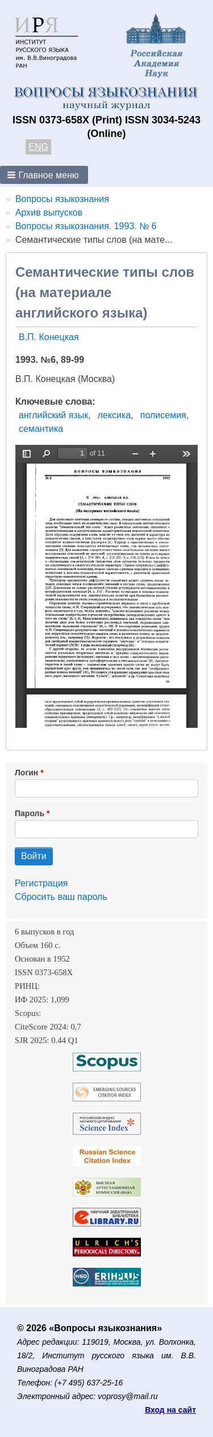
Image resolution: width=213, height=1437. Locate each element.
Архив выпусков (48, 212)
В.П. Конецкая (49, 337)
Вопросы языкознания (62, 199)
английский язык (53, 415)
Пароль (29, 813)
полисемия (163, 415)
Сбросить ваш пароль (61, 897)
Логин (26, 772)
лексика (114, 415)
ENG (38, 147)
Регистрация (41, 883)
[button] (44, 175)
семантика (41, 429)
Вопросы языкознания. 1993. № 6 (86, 226)
